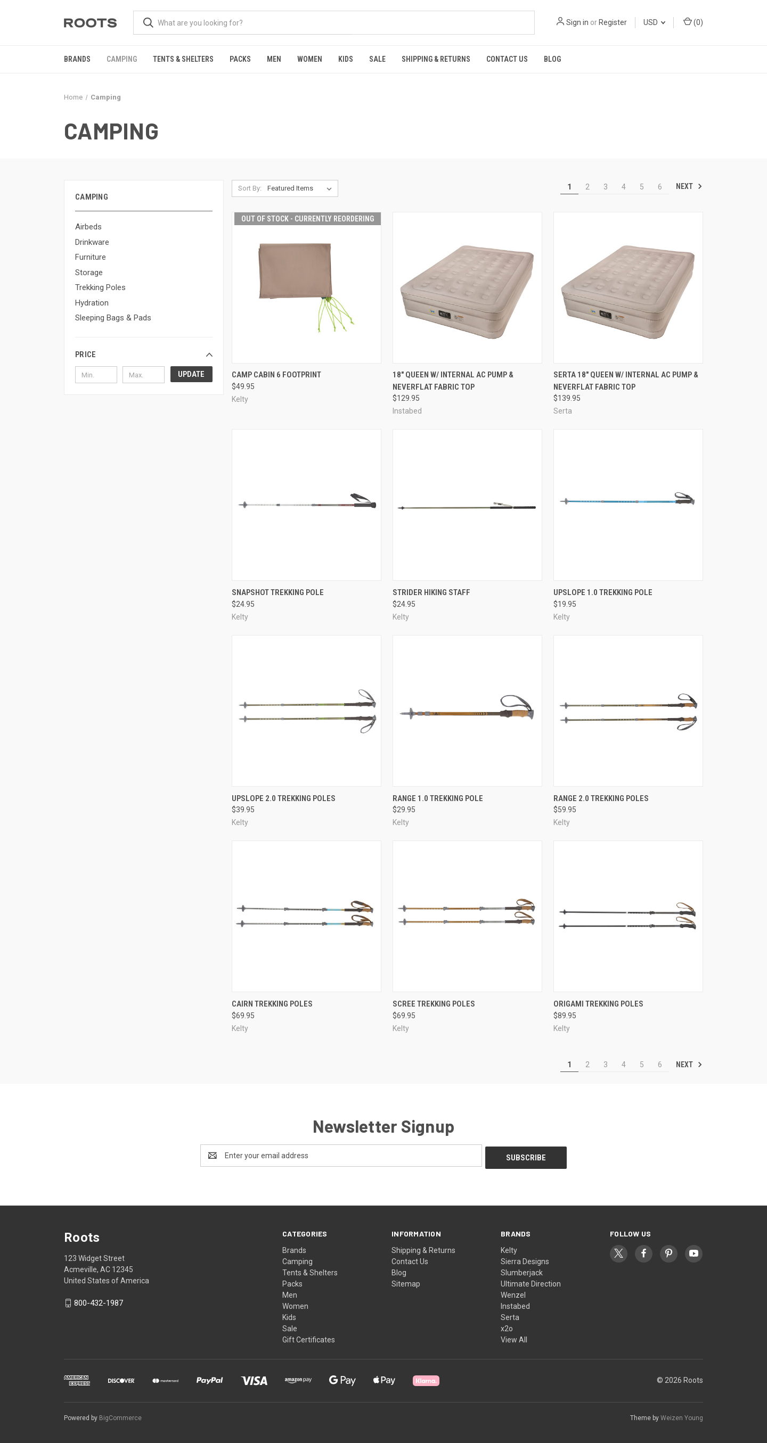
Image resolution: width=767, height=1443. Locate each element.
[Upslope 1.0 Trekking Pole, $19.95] (628, 505)
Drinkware (92, 242)
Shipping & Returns (436, 59)
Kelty (509, 1248)
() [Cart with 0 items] (693, 22)
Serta (510, 1315)
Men (274, 59)
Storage (89, 272)
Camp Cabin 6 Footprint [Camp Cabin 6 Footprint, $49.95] (276, 375)
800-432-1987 (98, 1301)
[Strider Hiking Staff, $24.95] (467, 505)
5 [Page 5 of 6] (642, 187)
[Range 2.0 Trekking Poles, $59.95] (628, 711)
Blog (552, 59)
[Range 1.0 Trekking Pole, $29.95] (467, 711)
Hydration (92, 303)
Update (191, 374)
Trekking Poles (100, 287)
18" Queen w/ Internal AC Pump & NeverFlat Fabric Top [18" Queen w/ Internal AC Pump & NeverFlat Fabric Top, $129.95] (453, 381)
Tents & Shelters (183, 59)
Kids (345, 59)
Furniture (90, 257)
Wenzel (513, 1293)
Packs (240, 59)
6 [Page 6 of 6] (660, 187)
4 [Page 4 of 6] (624, 187)
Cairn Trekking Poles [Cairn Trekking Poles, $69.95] (272, 1004)
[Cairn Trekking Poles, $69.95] (306, 916)
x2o (507, 1326)
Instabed (515, 1304)
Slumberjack (522, 1270)
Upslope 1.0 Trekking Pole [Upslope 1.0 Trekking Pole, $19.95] (602, 592)
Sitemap (405, 1281)
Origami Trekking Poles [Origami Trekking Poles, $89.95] (598, 1004)
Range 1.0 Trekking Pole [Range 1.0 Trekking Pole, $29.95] (438, 798)
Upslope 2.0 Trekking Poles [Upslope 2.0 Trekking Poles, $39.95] (284, 798)
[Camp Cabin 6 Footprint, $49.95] (306, 287)
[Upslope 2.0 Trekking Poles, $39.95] (306, 711)
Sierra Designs (525, 1259)
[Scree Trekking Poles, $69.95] (467, 916)
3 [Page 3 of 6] (605, 187)
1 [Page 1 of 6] (569, 187)
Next (689, 186)
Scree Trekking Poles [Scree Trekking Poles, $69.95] (434, 1004)
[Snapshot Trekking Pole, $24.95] (306, 505)
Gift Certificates (308, 1337)
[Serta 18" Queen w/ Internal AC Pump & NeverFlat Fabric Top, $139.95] (628, 287)
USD (654, 22)
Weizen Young (681, 1416)
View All (514, 1337)
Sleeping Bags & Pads (113, 318)
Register (613, 22)
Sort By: (250, 188)
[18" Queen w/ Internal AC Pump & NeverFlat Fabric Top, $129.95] (467, 287)
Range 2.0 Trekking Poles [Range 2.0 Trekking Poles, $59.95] (601, 798)
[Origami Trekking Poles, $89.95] (628, 916)
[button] (144, 354)
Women (309, 59)
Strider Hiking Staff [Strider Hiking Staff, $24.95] (431, 592)
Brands (77, 59)
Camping (122, 59)
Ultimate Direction (531, 1281)
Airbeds (88, 227)
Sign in (577, 22)
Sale (377, 59)
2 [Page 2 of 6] (587, 187)
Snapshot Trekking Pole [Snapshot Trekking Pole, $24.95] (278, 592)
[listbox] (302, 188)
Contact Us (507, 59)
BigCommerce (120, 1416)
